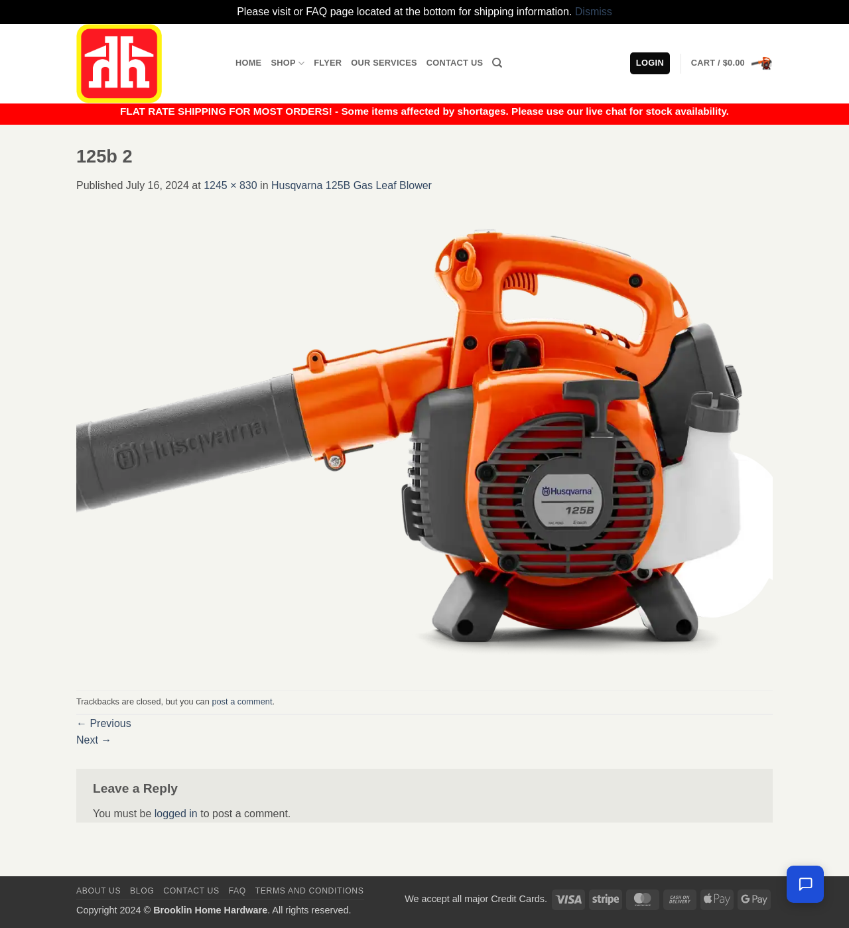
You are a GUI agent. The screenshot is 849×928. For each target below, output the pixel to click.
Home (248, 63)
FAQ (237, 890)
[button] (732, 63)
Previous (103, 723)
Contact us (191, 890)
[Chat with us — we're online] (805, 884)
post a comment (242, 701)
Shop (287, 63)
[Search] (497, 63)
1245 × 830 (230, 185)
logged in (176, 813)
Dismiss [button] (593, 11)
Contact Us (455, 63)
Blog (142, 890)
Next (93, 740)
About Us (98, 890)
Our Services (384, 63)
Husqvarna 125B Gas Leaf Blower (351, 185)
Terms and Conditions (309, 890)
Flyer (328, 63)
